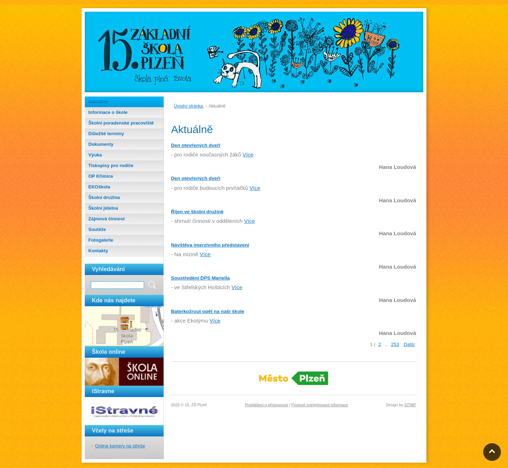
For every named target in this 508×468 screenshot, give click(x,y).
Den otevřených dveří (195, 145)
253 (395, 344)
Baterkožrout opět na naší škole (207, 311)
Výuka (95, 155)
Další (409, 344)
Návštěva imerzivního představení (210, 245)
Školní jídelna (103, 208)
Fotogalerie (100, 240)
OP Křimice (100, 176)
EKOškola (99, 186)
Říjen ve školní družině (197, 211)
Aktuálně (98, 101)
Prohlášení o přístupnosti (266, 405)
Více (248, 155)
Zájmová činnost (106, 218)
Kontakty (98, 250)
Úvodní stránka (189, 106)
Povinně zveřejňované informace (319, 405)
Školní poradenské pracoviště (121, 123)
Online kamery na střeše (120, 445)
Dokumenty (101, 144)
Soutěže (97, 229)
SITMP (410, 405)
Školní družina (104, 197)
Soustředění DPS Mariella (200, 278)
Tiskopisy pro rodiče (110, 165)
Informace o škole (108, 112)
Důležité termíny (106, 133)
